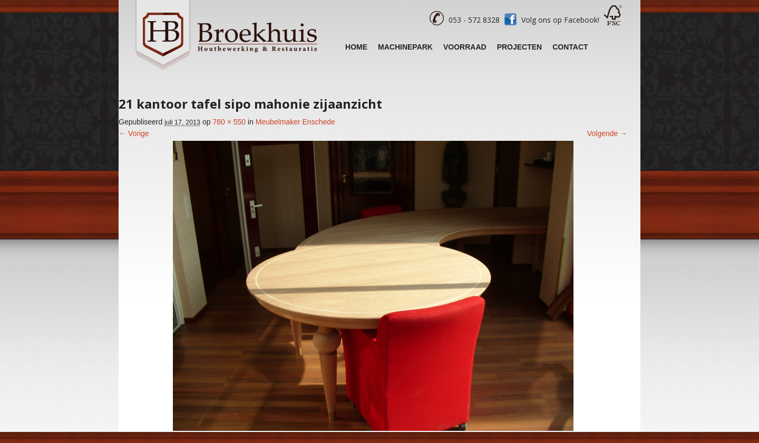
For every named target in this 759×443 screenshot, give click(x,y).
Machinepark (405, 47)
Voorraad (464, 47)
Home (356, 47)
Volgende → (607, 133)
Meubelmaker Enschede (295, 122)
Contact (570, 47)
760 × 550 (229, 122)
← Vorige (134, 133)
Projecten (519, 47)
